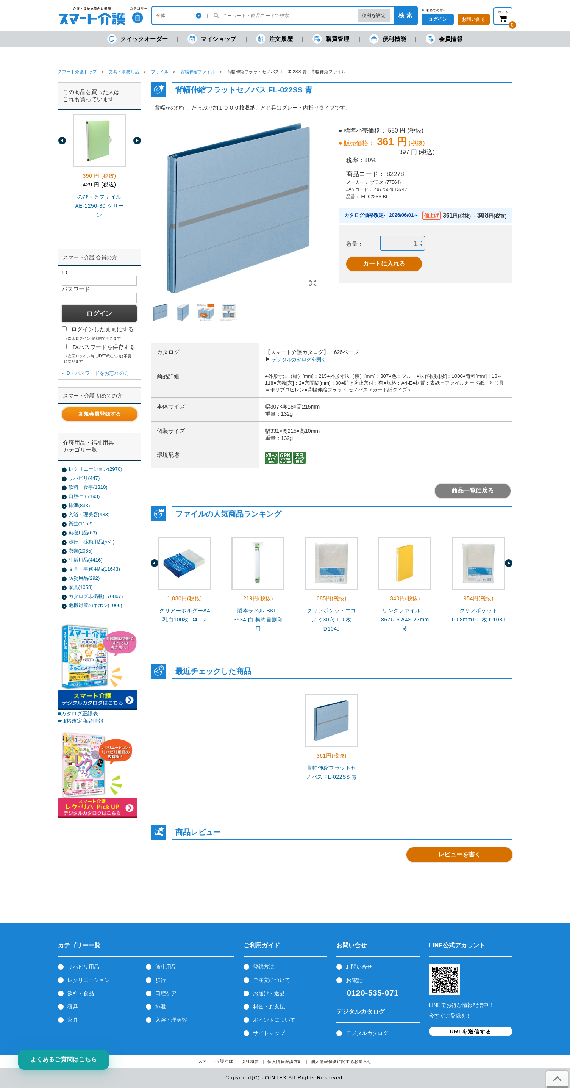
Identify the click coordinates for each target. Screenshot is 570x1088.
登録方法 (263, 966)
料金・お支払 (269, 1006)
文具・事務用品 (124, 71)
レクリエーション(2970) (95, 469)
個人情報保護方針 (284, 1062)
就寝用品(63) (83, 532)
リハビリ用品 (83, 966)
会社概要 (250, 1062)
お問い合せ (359, 966)
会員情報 (444, 39)
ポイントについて (274, 1019)
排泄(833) (79, 505)
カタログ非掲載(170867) (96, 596)
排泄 (160, 1006)
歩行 (160, 980)
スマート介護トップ (77, 71)
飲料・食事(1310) (88, 487)
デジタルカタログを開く (299, 359)
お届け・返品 (269, 993)
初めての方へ (436, 10)
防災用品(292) (84, 578)
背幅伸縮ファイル (198, 71)
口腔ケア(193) (84, 496)
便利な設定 (374, 15)
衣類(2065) (81, 551)
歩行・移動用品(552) (92, 542)
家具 (72, 1019)
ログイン (437, 19)
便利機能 (387, 39)
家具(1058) (81, 587)
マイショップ (211, 39)
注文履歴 (274, 39)
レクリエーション (88, 980)
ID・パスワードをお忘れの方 (98, 373)
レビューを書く (459, 854)
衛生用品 (165, 966)
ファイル (160, 71)
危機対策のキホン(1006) (95, 605)
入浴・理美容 (171, 1019)
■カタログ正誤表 (78, 714)
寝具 (72, 1006)
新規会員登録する (99, 414)
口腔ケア (165, 993)
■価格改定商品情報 (81, 721)
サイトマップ (269, 1033)
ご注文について (271, 980)
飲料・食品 (80, 993)
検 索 (405, 15)
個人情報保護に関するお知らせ (341, 1062)
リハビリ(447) (84, 478)
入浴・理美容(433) (89, 514)
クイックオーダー (137, 39)
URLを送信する (471, 1032)
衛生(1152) (81, 523)
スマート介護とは (215, 1061)
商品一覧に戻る (472, 490)
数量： (354, 244)
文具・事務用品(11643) (94, 569)
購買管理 (330, 39)
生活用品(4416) (86, 560)
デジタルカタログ (367, 1033)
